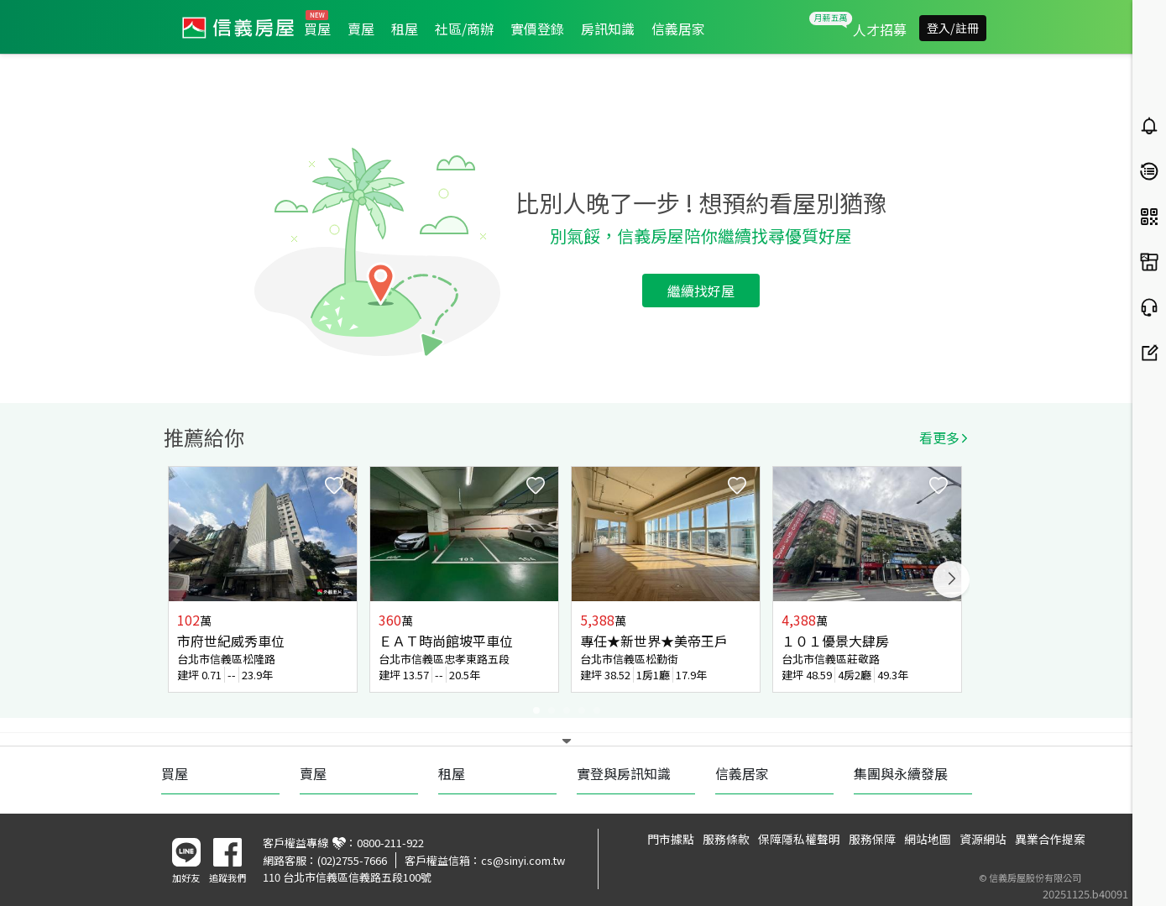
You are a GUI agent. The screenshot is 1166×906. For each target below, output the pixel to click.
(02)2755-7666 (352, 860)
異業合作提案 (1050, 838)
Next (951, 579)
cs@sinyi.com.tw (523, 860)
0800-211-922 (390, 843)
